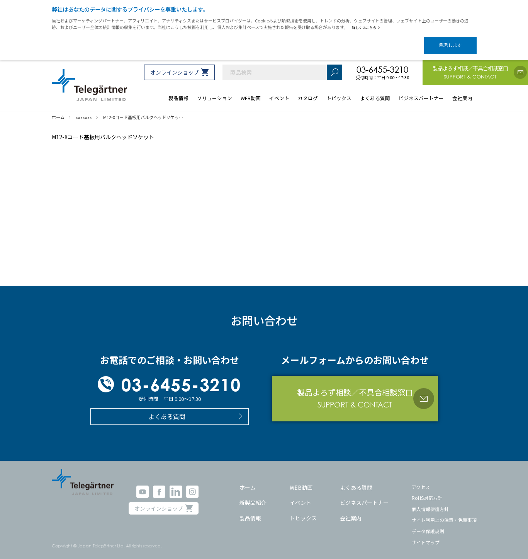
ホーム (247, 480)
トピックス (303, 511)
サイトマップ (426, 535)
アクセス (421, 480)
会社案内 (351, 511)
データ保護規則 (428, 524)
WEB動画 (301, 480)
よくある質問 (356, 480)
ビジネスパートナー (364, 496)
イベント (300, 496)
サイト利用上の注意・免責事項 (444, 513)
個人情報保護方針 (430, 502)
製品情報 (250, 511)
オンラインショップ (174, 66)
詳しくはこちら (367, 27)
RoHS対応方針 (427, 491)
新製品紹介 (253, 496)
